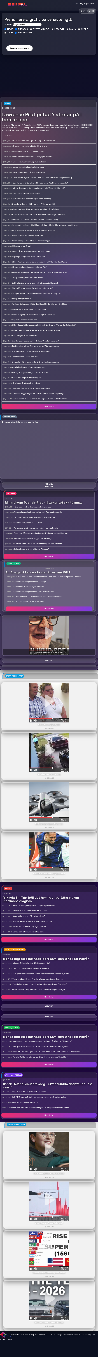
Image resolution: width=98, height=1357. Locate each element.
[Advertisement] (49, 76)
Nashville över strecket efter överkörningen (32, 388)
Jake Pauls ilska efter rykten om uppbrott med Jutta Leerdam (39, 399)
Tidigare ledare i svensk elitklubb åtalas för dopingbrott (36, 293)
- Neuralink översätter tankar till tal (49, 652)
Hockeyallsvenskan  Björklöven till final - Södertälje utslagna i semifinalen (45, 225)
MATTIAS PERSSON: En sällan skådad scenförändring (35, 220)
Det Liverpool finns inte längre (26, 193)
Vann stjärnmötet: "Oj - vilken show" (29, 151)
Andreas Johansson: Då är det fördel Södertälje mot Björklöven (40, 304)
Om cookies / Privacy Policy (22, 1335)
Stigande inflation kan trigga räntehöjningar (33, 538)
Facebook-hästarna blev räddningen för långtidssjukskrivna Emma (40, 1107)
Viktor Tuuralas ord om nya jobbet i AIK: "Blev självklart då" (39, 188)
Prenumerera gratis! (19, 48)
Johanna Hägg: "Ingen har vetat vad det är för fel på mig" (38, 393)
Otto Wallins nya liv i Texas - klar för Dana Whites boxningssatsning (42, 177)
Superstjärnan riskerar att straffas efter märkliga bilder (36, 330)
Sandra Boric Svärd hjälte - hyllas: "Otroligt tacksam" (35, 341)
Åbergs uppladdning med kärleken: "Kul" (29, 267)
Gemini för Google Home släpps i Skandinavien (35, 591)
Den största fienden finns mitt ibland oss (33, 507)
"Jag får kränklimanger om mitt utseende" (31, 968)
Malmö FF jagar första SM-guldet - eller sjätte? (32, 288)
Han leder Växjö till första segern (26, 378)
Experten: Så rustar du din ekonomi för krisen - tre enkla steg (40, 533)
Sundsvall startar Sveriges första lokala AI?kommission (39, 596)
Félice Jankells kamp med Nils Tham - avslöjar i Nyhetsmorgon (38, 989)
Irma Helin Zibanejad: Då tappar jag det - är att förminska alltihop (40, 272)
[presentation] (19, 38)
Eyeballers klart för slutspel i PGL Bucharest (31, 351)
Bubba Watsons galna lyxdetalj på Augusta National (35, 283)
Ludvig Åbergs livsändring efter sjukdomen (31, 251)
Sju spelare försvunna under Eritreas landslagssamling (35, 362)
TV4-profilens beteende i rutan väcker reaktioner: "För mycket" (41, 973)
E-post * (8, 24)
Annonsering (86, 1335)
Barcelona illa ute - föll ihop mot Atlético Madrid (33, 204)
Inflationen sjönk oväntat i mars (28, 522)
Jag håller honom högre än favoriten (28, 367)
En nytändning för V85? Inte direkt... (28, 277)
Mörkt (91, 11)
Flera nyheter (49, 406)
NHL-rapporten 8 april (21, 246)
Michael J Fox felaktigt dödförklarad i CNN (31, 963)
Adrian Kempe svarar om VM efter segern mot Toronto (38, 544)
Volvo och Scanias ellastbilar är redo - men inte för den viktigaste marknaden (49, 577)
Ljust (83, 11)
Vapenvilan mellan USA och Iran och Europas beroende (38, 512)
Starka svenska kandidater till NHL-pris (30, 146)
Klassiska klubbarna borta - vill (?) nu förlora (32, 156)
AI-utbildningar (56, 1335)
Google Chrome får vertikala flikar (30, 601)
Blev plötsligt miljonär (21, 299)
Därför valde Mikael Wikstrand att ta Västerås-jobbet (35, 346)
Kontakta (10, 1340)
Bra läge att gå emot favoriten (26, 383)
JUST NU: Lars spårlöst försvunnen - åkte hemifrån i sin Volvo (39, 1097)
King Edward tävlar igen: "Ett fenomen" (29, 309)
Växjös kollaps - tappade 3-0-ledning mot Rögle (33, 230)
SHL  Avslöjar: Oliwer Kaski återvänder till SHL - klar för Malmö (39, 262)
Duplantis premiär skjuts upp (24, 320)
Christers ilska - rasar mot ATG (25, 356)
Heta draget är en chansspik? (25, 335)
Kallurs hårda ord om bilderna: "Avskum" (31, 549)
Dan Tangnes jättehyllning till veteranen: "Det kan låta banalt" (40, 183)
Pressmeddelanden (42, 1335)
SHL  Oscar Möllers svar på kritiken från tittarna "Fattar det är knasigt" (44, 325)
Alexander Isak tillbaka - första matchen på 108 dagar (36, 209)
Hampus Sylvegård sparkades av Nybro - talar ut (33, 314)
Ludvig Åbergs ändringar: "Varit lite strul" (30, 372)
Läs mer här (7, 135)
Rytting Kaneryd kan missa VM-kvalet (28, 256)
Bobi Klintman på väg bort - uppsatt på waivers (34, 141)
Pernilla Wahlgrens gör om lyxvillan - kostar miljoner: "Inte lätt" (40, 984)
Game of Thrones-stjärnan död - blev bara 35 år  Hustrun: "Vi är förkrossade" (48, 1052)
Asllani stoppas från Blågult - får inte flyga (31, 241)
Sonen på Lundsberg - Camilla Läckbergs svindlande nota (37, 979)
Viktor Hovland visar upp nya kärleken (29, 162)
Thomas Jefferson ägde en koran (30, 586)
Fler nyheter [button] (49, 556)
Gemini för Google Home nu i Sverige (31, 581)
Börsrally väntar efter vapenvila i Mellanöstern (35, 517)
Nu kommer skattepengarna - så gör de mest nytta (36, 528)
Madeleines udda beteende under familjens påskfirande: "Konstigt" (42, 1041)
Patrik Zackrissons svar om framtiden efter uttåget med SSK (39, 214)
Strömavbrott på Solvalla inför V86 (27, 235)
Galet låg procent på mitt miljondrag (29, 172)
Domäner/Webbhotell (72, 1335)
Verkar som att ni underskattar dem (28, 167)
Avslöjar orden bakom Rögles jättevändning (32, 198)
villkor (29, 32)
